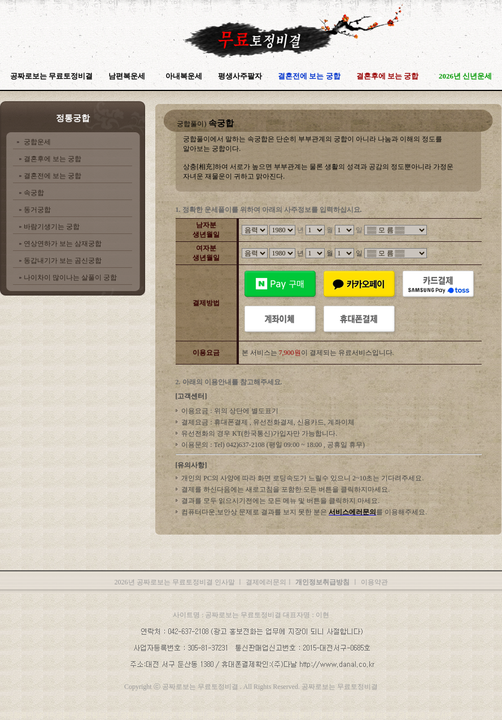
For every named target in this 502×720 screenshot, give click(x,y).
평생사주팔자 (240, 76)
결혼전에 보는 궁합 (52, 176)
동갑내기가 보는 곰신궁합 (63, 260)
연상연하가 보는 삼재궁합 (63, 244)
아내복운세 (183, 76)
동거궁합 (37, 210)
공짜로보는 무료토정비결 (51, 76)
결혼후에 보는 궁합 (52, 159)
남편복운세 (126, 76)
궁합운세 (37, 142)
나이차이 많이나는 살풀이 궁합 (70, 277)
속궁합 (34, 193)
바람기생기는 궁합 (52, 227)
